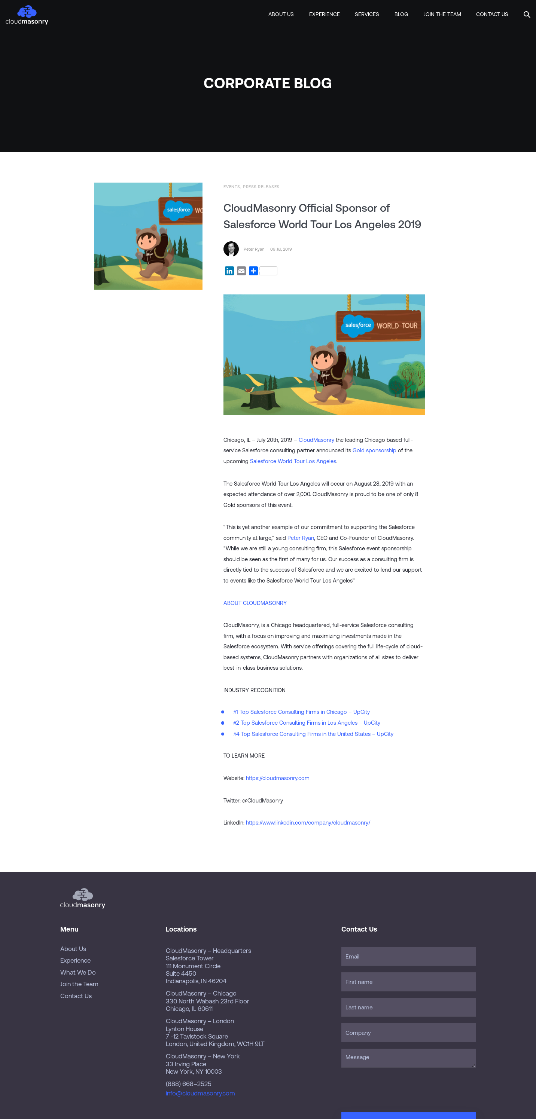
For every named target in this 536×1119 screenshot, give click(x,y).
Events (231, 186)
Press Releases (261, 186)
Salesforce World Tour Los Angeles (293, 461)
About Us (281, 14)
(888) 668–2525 (188, 1084)
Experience (324, 14)
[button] (527, 13)
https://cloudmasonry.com (278, 778)
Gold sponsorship (374, 450)
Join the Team (442, 14)
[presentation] (398, 1088)
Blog (401, 14)
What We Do (78, 972)
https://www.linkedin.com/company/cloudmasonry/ (308, 822)
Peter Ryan (300, 538)
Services (367, 14)
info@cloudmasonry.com (200, 1093)
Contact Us (492, 14)
